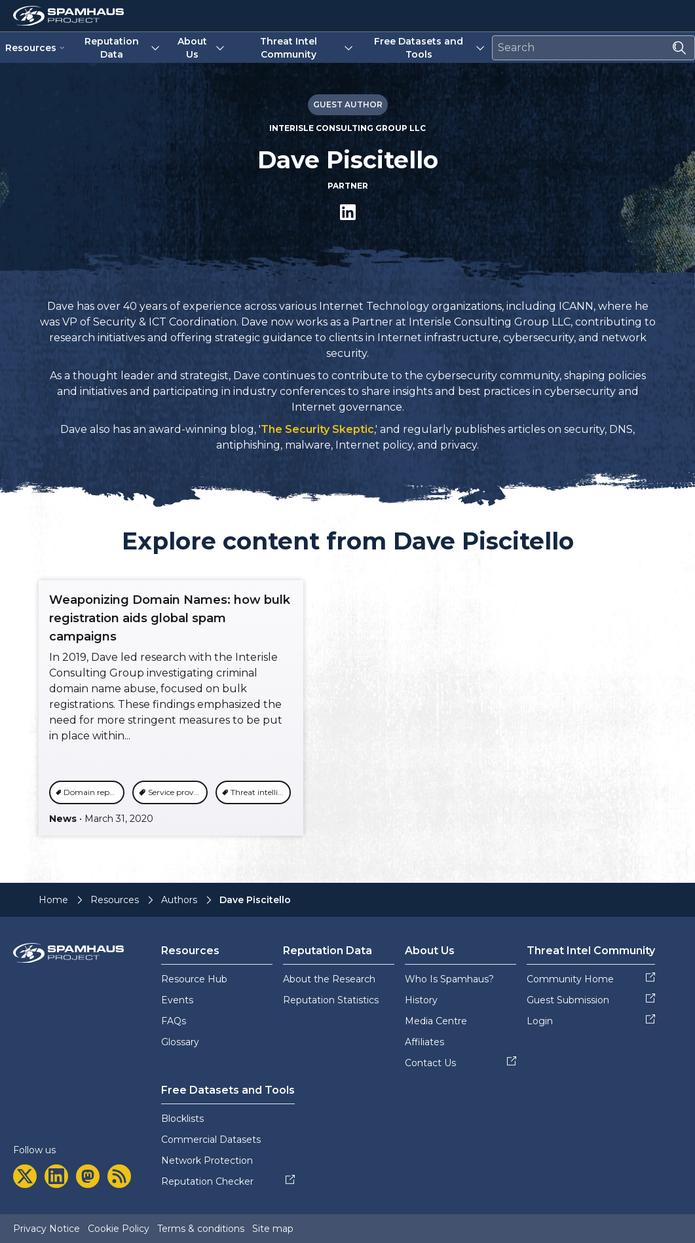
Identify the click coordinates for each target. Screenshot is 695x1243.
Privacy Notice (46, 1228)
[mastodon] (88, 1176)
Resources (35, 47)
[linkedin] (56, 1176)
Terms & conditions (200, 1228)
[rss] (119, 1176)
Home (53, 900)
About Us (202, 47)
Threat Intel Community (307, 47)
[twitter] (25, 1176)
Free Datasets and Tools (430, 47)
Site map (272, 1228)
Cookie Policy (118, 1228)
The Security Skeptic (317, 429)
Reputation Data (123, 47)
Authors (179, 900)
